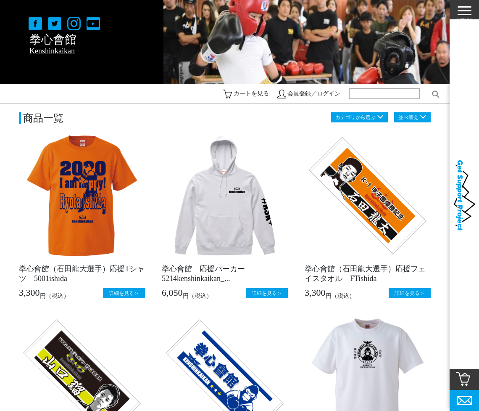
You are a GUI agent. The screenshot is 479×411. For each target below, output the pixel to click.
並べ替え (408, 117)
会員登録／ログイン (313, 93)
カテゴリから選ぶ (355, 117)
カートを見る (251, 93)
